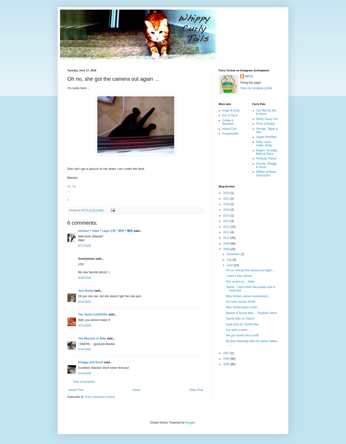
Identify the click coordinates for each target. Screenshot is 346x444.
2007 (226, 353)
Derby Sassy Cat (267, 119)
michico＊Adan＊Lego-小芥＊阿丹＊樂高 (105, 231)
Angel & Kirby (231, 110)
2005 (226, 364)
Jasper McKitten (266, 137)
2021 (226, 198)
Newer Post (75, 390)
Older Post (196, 390)
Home (136, 390)
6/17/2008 (84, 245)
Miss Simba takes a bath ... (243, 307)
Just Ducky (85, 290)
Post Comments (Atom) (100, 397)
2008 (226, 249)
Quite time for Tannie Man (242, 324)
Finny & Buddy (265, 123)
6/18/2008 (84, 277)
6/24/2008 (84, 349)
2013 (226, 221)
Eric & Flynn (230, 115)
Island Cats (229, 128)
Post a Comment (84, 381)
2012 (226, 226)
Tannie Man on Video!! (240, 318)
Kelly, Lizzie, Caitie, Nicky (264, 143)
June (230, 265)
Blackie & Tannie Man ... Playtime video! (251, 313)
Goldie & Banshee (228, 122)
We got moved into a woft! (242, 335)
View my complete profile (256, 88)
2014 (226, 215)
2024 (226, 193)
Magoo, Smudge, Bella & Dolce (267, 152)
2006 (226, 358)
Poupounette (230, 133)
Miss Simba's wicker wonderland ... (248, 296)
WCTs (249, 76)
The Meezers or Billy (92, 338)
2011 (226, 232)
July (230, 259)
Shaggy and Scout (90, 362)
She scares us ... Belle (240, 281)
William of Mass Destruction (266, 173)
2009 (226, 243)
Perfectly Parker (266, 158)
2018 (226, 204)
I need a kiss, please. (239, 276)
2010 (226, 238)
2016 (226, 209)
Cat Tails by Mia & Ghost (266, 112)
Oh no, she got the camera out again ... (251, 270)
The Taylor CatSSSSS (92, 314)
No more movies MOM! (240, 301)
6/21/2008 (84, 325)
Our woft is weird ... (238, 330)
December (234, 254)
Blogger (190, 422)
